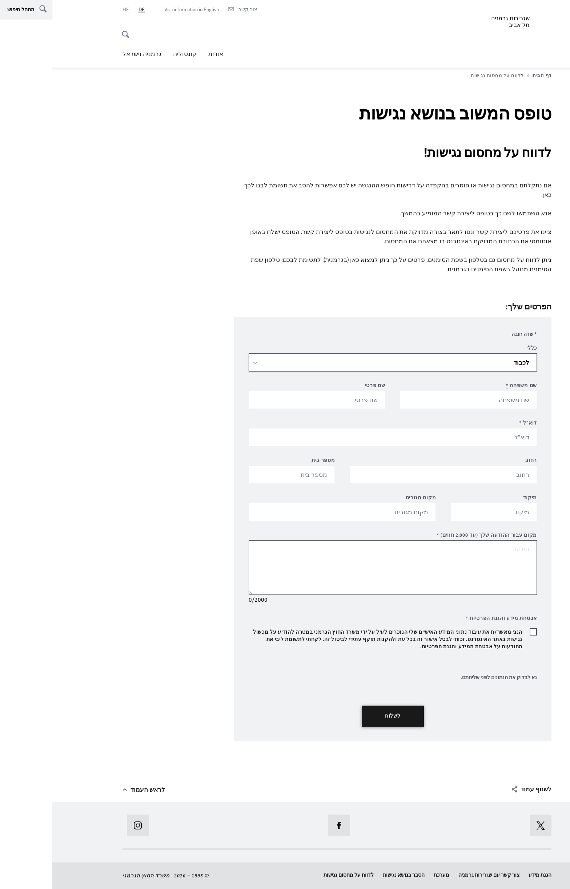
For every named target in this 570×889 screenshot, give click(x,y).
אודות (163, 53)
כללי (479, 348)
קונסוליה (133, 53)
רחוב (479, 460)
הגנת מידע (488, 875)
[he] (74, 9)
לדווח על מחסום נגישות (297, 875)
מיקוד (478, 498)
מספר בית (271, 460)
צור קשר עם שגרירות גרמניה (436, 875)
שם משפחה (469, 385)
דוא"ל (476, 423)
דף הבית (487, 75)
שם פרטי (323, 385)
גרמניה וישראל (90, 53)
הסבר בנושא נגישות (352, 875)
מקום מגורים (369, 498)
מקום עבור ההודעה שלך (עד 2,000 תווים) (435, 535)
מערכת (389, 875)
